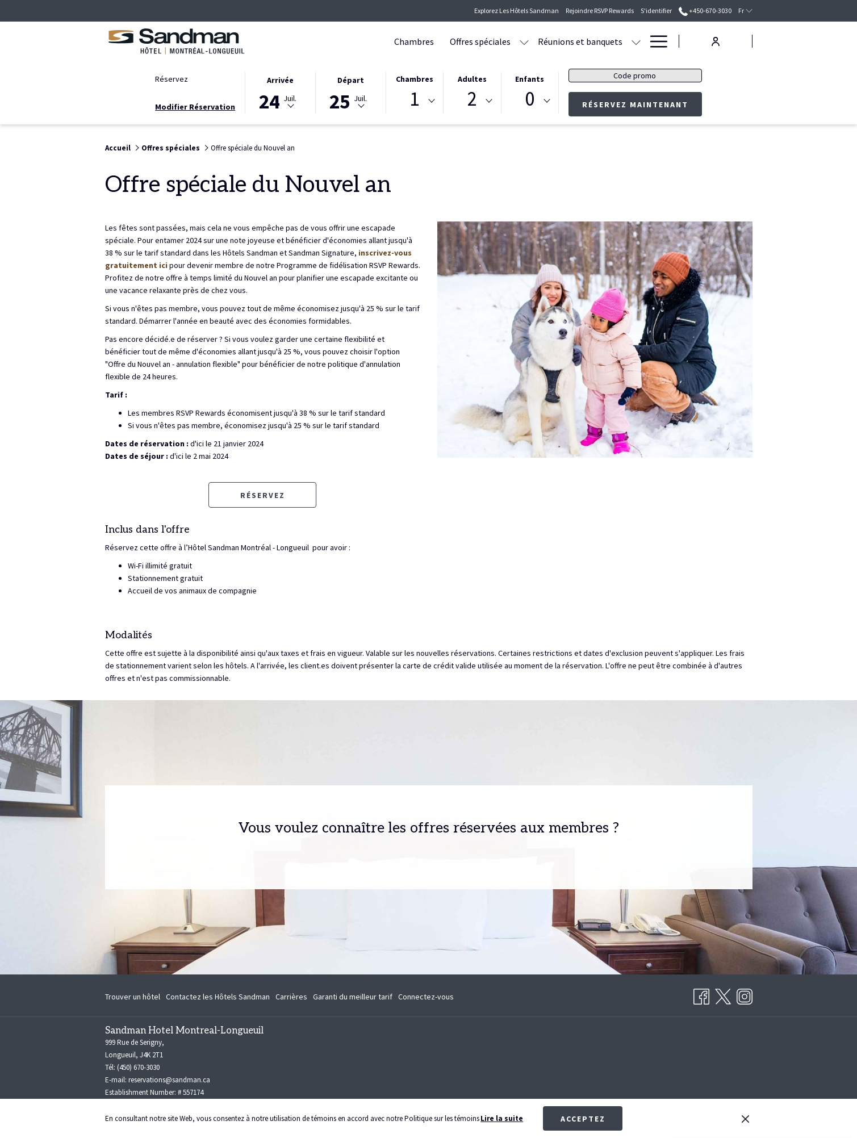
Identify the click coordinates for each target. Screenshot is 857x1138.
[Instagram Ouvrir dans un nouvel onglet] (745, 994)
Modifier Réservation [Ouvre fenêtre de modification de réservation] (195, 107)
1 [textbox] (414, 99)
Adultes (472, 79)
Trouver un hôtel (132, 996)
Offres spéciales (170, 148)
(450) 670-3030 (138, 1067)
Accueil (118, 148)
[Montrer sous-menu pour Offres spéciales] (456, 41)
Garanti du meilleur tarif (352, 996)
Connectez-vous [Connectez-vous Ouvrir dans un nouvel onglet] (426, 998)
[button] (280, 92)
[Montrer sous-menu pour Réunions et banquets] (568, 41)
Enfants (529, 79)
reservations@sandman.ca (169, 1080)
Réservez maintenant (642, 104)
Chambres (414, 79)
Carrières (291, 996)
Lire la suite (501, 1118)
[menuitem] (346, 41)
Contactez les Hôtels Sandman (218, 996)
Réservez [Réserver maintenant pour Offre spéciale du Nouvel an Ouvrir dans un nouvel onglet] (262, 495)
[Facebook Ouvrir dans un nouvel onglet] (701, 994)
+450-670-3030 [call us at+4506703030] (705, 10)
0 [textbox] (529, 99)
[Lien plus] (654, 41)
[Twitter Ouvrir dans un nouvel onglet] (723, 994)
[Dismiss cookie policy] (745, 1119)
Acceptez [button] (583, 1119)
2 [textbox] (472, 99)
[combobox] (414, 101)
